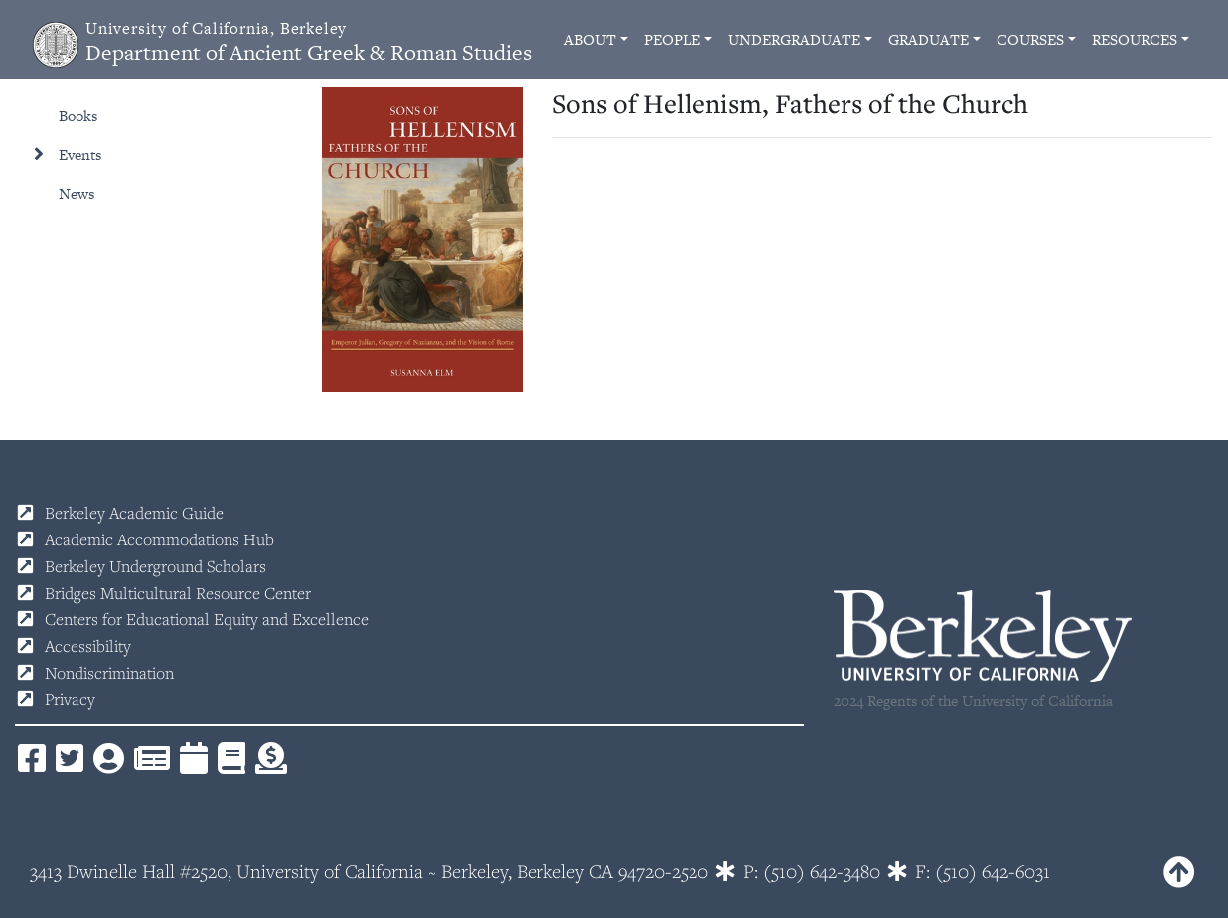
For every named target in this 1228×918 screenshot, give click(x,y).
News (76, 193)
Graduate (928, 39)
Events (80, 154)
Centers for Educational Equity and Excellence (207, 619)
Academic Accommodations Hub (159, 539)
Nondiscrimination (109, 673)
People (672, 39)
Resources (1134, 39)
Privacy (70, 699)
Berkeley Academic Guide (134, 513)
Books (78, 115)
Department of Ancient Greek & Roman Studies (308, 42)
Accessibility (88, 646)
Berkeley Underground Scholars (155, 566)
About (590, 39)
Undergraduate (794, 39)
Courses (1030, 39)
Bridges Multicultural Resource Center (178, 593)
